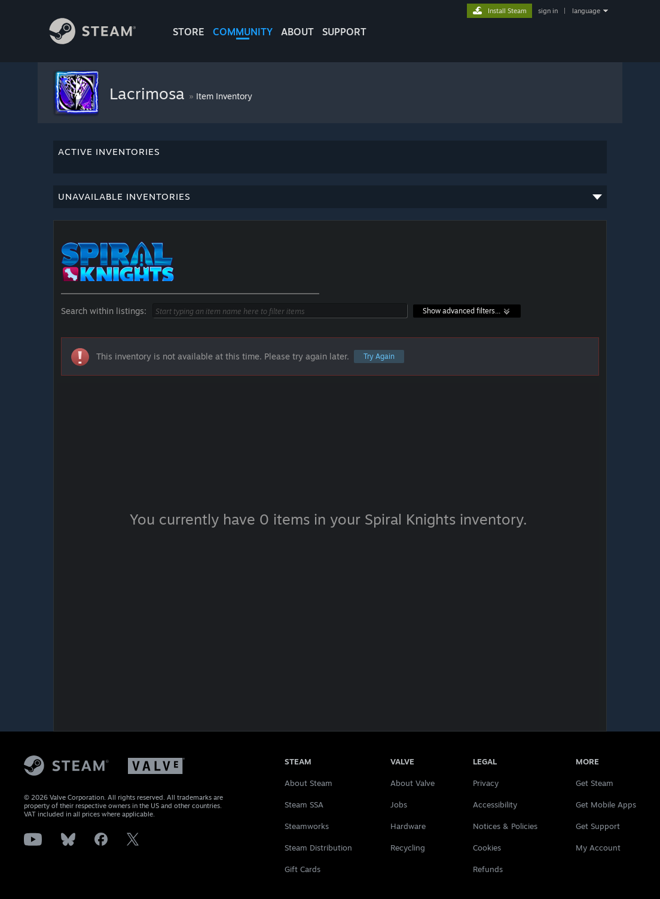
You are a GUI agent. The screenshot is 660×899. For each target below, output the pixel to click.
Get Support (598, 826)
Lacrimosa (149, 93)
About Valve (412, 783)
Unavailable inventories (330, 199)
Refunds (488, 869)
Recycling (407, 847)
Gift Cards (302, 869)
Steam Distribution (318, 847)
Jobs (398, 804)
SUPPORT (344, 32)
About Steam (308, 783)
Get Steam (594, 783)
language (586, 11)
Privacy (486, 783)
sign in (548, 11)
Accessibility (495, 804)
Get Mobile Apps (606, 804)
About (297, 32)
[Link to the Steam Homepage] (101, 41)
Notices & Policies (505, 826)
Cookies (487, 847)
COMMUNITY (243, 32)
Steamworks (307, 826)
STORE (188, 32)
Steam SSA (304, 804)
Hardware (408, 826)
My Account (598, 847)
